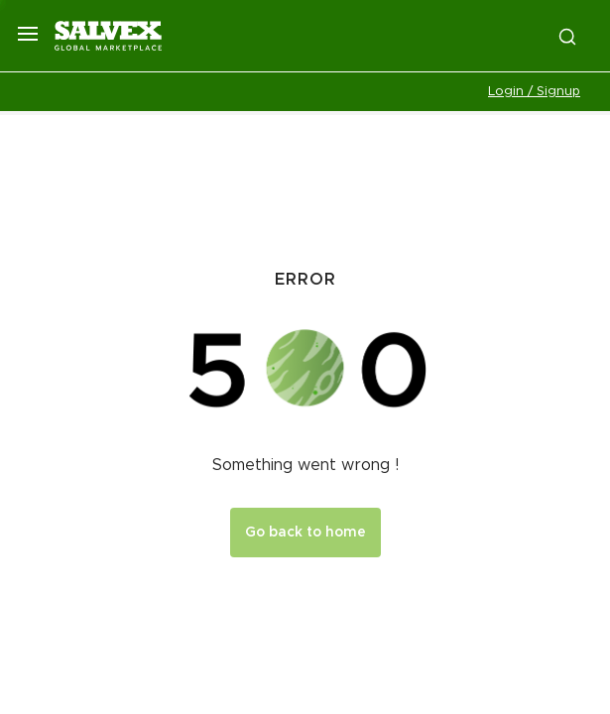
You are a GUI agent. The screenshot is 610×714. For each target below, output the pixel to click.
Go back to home (305, 532)
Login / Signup (534, 91)
